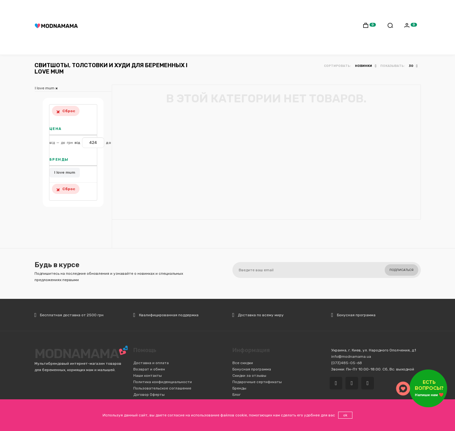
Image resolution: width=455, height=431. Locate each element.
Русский (391, 8)
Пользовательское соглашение (162, 388)
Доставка (189, 8)
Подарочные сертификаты (257, 382)
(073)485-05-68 (156, 8)
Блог (236, 394)
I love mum (64, 172)
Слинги (166, 27)
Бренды (239, 388)
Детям (144, 27)
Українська (405, 8)
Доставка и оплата (151, 363)
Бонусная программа (251, 369)
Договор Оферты (149, 394)
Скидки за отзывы (249, 375)
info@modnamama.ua (351, 356)
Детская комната (254, 27)
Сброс (65, 111)
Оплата (211, 8)
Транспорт (217, 27)
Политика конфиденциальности (162, 382)
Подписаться (401, 270)
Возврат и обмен (149, 369)
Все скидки (242, 363)
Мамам (124, 27)
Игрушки (289, 27)
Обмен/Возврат (240, 8)
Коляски (189, 27)
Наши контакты (147, 375)
